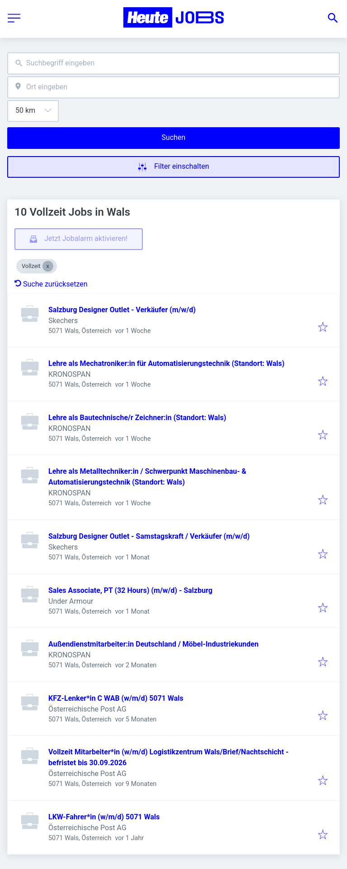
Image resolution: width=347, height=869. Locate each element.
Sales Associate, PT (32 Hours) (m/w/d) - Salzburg (130, 590)
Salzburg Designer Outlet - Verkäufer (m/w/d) (122, 309)
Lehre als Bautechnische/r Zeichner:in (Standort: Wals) (137, 417)
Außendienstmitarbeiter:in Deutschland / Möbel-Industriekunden (153, 644)
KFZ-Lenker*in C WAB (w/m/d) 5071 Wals (115, 698)
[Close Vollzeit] (47, 266)
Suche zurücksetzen (51, 284)
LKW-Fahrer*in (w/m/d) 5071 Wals (104, 817)
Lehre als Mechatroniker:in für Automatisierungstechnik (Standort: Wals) (166, 363)
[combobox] (173, 63)
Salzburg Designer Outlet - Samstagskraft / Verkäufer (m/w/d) (149, 536)
